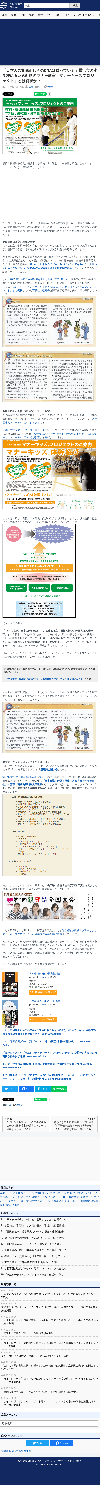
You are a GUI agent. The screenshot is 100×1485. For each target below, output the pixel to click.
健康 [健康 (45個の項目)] (82, 1197)
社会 (40, 14)
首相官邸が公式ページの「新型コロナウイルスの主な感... (36, 1268)
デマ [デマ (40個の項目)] (26, 1200)
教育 (51, 87)
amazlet (43, 977)
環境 (31, 14)
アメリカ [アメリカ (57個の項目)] (25, 1197)
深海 (31, 87)
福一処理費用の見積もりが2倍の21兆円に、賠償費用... (34, 1237)
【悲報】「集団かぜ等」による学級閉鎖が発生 (50, 1331)
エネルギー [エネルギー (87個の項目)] (56, 1193)
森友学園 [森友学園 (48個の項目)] (74, 1197)
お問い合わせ (74, 1460)
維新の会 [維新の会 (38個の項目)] (59, 1200)
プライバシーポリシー (55, 1460)
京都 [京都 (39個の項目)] (39, 1200)
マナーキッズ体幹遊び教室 (25, 437)
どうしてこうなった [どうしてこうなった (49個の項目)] (49, 1197)
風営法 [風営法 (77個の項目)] (80, 1193)
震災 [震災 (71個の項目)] (6, 1197)
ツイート (10, 1089)
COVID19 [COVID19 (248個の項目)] (6, 1193)
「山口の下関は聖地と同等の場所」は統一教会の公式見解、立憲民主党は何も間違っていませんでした (50, 1366)
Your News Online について (29, 1460)
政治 (4, 14)
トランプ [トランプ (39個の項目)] (48, 1200)
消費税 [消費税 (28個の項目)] (7, 1204)
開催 (47, 437)
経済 (13, 14)
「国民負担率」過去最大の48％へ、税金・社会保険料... (35, 1231)
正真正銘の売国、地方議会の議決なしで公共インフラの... (36, 1250)
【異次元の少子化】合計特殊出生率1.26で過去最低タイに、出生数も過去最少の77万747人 (50, 1294)
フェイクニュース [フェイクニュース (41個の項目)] (13, 1200)
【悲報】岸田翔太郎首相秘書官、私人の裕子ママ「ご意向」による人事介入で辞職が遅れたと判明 (50, 1320)
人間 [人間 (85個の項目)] (66, 1193)
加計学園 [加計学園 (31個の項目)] (85, 1200)
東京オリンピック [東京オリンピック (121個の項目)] (23, 1193)
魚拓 (41, 776)
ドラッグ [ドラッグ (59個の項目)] (14, 1197)
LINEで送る (59, 1089)
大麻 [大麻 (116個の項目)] (38, 1193)
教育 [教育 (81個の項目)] (72, 1193)
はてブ (43, 1089)
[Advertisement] (50, 42)
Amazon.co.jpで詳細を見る (43, 992)
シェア (26, 1089)
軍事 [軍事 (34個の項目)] (66, 1200)
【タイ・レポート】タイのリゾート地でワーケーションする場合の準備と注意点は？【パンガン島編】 (50, 1401)
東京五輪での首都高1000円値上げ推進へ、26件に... (33, 1262)
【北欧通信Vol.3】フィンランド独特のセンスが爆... (33, 1243)
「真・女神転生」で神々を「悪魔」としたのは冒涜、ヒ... (36, 1219)
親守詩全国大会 (49, 769)
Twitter (37, 1443)
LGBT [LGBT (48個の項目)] (65, 1197)
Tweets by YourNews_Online (15, 1450)
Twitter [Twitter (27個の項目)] (15, 1204)
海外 (58, 14)
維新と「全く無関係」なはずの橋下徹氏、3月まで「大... (35, 1256)
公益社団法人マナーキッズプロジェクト (24, 430)
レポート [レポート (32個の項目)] (75, 1200)
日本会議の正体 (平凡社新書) (45, 1001)
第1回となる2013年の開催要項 (19, 776)
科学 (67, 14)
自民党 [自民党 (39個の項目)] (33, 1200)
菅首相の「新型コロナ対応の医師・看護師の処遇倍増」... (36, 1225)
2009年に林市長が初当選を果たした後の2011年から (39, 279)
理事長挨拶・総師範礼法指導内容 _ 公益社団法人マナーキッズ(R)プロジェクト (44, 679)
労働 (22, 14)
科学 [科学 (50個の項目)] (34, 1197)
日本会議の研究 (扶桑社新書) (45, 973)
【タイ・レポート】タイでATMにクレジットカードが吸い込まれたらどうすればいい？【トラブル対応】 (50, 1379)
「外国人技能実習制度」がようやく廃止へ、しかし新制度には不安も (50, 1390)
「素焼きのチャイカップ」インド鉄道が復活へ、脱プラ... (36, 1274)
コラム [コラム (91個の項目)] (45, 1193)
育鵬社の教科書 (41, 290)
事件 (49, 14)
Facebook (62, 1443)
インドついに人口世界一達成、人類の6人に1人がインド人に (50, 1354)
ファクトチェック (85, 14)
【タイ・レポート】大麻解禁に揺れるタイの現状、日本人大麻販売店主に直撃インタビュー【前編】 (50, 1343)
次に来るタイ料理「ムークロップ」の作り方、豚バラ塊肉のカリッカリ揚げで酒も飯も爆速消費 (50, 1307)
